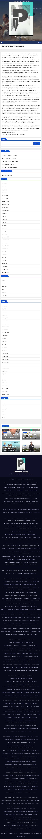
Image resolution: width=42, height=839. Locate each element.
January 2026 (5, 198)
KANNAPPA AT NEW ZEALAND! (22, 653)
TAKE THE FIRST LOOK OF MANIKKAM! (9, 767)
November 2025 (5, 204)
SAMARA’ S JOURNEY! (24, 745)
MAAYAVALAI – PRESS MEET (12, 684)
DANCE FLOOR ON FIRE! (6, 570)
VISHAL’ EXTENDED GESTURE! (11, 828)
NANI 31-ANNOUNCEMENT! (8, 706)
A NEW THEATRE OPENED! (32, 498)
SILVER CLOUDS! (5, 756)
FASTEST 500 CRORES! (36, 587)
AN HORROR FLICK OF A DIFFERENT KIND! (30, 523)
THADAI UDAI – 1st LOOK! (34, 767)
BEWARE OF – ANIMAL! (6, 548)
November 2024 (5, 240)
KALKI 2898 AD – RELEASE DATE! (8, 650)
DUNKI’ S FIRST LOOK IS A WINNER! (22, 581)
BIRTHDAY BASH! (37, 548)
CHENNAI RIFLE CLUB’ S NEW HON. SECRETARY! (13, 562)
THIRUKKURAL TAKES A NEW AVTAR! (31, 789)
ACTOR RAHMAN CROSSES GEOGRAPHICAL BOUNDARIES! (18, 512)
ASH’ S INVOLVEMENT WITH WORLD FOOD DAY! (10, 537)
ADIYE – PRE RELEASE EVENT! (10, 515)
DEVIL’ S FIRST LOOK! (18, 573)
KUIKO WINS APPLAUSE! (25, 667)
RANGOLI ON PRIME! (21, 728)
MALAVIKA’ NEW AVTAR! (31, 684)
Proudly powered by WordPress (15, 479)
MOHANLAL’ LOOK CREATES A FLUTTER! (10, 695)
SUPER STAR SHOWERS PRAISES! (11, 764)
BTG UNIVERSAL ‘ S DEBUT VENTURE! (33, 551)
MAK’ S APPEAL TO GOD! (21, 684)
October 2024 (5, 242)
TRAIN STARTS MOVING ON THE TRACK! (11, 811)
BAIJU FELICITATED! (6, 545)
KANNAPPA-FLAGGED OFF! (33, 653)
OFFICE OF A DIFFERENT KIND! (7, 714)
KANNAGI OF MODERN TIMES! (34, 650)
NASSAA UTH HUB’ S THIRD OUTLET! (32, 706)
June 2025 (4, 219)
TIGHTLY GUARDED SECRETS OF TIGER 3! (14, 808)
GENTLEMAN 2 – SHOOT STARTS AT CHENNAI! (32, 598)
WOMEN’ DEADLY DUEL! (13, 833)
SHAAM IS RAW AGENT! (35, 750)
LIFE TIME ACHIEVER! (21, 675)
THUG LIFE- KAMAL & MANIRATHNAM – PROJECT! (27, 792)
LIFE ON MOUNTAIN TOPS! (12, 675)
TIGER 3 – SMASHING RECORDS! (21, 797)
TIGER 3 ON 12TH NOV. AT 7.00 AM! (19, 800)
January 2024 (5, 269)
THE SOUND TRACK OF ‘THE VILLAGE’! (30, 781)
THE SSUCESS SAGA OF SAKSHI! (22, 783)
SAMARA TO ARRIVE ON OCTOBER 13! (12, 745)
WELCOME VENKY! (4, 833)
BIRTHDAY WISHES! (12, 551)
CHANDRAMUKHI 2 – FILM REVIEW (18, 556)
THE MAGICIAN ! (7, 778)
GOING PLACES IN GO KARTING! (12, 603)
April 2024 (4, 260)
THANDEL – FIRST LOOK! (31, 772)
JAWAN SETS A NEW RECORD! (23, 634)
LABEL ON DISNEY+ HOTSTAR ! (33, 670)
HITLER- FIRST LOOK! (37, 609)
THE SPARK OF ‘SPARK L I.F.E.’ (10, 783)
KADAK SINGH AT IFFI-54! (33, 648)
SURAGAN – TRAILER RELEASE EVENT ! (25, 764)
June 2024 (4, 254)
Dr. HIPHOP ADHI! (16, 576)
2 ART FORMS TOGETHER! (31, 484)
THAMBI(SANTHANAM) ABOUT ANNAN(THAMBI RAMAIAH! (16, 772)
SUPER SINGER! (33, 761)
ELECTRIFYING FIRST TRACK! (34, 581)
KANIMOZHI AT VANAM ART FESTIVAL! (21, 650)
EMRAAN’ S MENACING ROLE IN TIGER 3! (30, 584)
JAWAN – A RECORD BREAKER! (21, 623)
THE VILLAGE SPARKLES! (8, 786)
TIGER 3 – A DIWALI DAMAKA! (10, 797)
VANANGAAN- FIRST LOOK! (27, 817)
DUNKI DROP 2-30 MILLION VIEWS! (9, 581)
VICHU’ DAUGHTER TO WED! (31, 822)
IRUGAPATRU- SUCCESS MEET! (21, 614)
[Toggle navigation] (20, 42)
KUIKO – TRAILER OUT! (16, 667)
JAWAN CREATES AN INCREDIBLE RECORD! (9, 628)
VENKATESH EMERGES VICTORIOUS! (31, 819)
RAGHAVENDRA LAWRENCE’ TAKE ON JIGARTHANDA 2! (14, 725)
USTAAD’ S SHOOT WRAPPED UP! (16, 817)
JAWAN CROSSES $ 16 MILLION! (23, 628)
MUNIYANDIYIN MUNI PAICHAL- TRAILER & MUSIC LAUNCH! (13, 700)
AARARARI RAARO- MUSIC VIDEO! (33, 509)
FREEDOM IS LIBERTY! (20, 592)
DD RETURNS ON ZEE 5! (22, 570)
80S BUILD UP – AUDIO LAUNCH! (9, 487)
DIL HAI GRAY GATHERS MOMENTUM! (29, 573)
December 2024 (5, 237)
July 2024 (4, 251)
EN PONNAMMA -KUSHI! (18, 587)
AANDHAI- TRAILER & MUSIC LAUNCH (9, 509)
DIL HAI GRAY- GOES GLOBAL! (7, 576)
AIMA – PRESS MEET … (33, 515)
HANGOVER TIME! (32, 603)
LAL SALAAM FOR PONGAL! (20, 673)
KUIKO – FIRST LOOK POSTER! (33, 664)
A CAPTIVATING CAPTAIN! (8, 490)
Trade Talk (4, 295)
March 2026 (4, 192)
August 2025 (4, 213)
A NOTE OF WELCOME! (26, 501)
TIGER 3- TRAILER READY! (36, 803)
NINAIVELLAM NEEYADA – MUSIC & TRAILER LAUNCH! (12, 711)
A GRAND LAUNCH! (11, 495)
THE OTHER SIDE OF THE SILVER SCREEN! (18, 778)
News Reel (4, 286)
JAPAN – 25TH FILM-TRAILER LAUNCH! (14, 620)
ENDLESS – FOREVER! (27, 587)
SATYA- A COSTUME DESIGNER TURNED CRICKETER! (12, 750)
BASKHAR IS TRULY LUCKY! (34, 545)
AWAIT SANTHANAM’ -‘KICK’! (9, 540)
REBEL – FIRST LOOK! (32, 731)
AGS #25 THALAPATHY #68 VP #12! (22, 515)
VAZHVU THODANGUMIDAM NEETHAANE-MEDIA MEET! (14, 819)
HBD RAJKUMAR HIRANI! (23, 609)
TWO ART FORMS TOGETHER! (33, 811)
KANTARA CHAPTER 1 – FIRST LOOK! (9, 656)
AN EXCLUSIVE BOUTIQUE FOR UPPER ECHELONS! (13, 523)
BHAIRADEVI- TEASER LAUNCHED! (27, 548)
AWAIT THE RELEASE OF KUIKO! (32, 540)
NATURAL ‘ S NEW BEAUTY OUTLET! (14, 709)
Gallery (3, 280)
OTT (3, 289)
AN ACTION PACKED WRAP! (20, 520)
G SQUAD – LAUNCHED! (34, 595)
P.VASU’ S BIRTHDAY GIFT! (27, 714)
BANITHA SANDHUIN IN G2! (23, 545)
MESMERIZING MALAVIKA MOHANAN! (8, 692)
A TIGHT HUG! (37, 504)
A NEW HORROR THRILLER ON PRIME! (12, 498)
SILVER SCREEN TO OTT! (12, 756)
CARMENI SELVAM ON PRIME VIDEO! (10, 161)
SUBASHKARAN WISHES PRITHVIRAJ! (12, 761)
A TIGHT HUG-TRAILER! (30, 504)
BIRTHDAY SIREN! (5, 551)
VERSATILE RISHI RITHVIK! (20, 822)
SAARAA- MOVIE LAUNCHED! (9, 739)
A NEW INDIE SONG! (23, 498)
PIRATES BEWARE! (8, 717)
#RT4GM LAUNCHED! (18, 484)
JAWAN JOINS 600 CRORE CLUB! (7, 631)
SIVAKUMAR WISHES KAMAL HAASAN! (33, 756)
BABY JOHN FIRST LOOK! (21, 836)
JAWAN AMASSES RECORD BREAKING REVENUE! (30, 620)
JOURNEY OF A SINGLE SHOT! (22, 648)
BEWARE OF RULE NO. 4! (15, 548)
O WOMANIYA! (36, 711)
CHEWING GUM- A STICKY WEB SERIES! (30, 562)
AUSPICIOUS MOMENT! (36, 537)
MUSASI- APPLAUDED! (9, 703)
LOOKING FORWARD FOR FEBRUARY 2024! (17, 678)
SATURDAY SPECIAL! (31, 747)
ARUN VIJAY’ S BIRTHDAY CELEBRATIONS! (29, 534)
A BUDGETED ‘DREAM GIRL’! (33, 487)
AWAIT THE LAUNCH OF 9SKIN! (20, 540)
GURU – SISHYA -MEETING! (23, 603)
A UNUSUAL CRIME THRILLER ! (29, 506)
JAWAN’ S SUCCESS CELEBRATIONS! (27, 639)
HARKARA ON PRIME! (33, 606)
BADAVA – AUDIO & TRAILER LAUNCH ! (23, 542)
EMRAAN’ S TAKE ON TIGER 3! (7, 587)
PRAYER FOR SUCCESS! (20, 720)
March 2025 (4, 228)
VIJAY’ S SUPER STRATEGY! (33, 825)
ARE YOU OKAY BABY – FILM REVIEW (15, 531)
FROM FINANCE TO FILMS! (8, 595)
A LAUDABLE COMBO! (19, 495)
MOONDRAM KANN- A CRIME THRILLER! (25, 695)
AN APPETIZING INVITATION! (30, 520)
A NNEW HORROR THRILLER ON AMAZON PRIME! (12, 501)
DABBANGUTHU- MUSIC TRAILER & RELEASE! (21, 567)
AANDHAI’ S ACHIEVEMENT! (22, 509)
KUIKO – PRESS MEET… (7, 667)
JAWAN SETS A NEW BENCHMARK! (11, 634)
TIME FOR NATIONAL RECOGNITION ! (28, 808)
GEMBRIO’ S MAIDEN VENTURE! (17, 598)
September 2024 (5, 245)
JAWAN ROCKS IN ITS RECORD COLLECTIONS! (22, 631)
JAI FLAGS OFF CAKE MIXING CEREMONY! (9, 617)
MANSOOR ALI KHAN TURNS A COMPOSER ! (25, 686)
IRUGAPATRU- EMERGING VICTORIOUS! (8, 614)
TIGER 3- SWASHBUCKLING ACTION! (17, 803)
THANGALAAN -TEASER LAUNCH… (9, 775)
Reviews (4, 292)
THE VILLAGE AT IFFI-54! (32, 783)
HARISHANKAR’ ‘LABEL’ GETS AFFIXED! (11, 606)
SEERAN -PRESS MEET (26, 750)
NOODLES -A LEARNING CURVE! (28, 711)
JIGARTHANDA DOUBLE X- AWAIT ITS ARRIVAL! (12, 645)
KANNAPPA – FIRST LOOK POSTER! (10, 653)
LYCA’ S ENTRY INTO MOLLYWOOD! (31, 681)
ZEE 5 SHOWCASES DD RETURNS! (24, 833)
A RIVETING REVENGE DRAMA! (7, 504)
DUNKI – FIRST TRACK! (35, 578)
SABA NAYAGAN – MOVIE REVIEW (20, 739)
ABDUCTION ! (5, 512)
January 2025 (5, 234)
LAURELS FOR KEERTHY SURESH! (31, 673)
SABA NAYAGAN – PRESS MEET (32, 739)
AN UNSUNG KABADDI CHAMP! (10, 526)
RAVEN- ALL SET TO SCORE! (23, 731)
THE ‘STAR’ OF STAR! (19, 775)
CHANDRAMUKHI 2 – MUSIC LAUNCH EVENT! (32, 556)
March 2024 (4, 263)
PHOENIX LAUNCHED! (36, 714)
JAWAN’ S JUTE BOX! (33, 634)
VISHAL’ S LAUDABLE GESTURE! (30, 828)
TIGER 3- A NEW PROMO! (5, 803)
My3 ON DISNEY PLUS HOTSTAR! (31, 703)
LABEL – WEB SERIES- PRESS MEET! (10, 670)
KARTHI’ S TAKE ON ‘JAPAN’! (9, 659)
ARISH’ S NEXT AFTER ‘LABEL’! (28, 531)
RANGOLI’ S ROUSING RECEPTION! (32, 728)
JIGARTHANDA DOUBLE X (28, 642)
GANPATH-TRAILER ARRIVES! (7, 598)
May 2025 (4, 222)
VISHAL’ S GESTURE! (20, 828)
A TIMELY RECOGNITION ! (19, 506)
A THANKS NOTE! (23, 504)
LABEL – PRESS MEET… (35, 667)
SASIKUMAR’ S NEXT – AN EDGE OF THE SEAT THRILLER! (17, 747)
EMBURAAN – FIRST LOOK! (9, 584)
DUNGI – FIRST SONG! (36, 576)
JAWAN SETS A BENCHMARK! (36, 631)
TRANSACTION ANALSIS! (23, 811)
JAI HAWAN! (33, 617)
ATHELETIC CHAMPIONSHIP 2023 (25, 537)
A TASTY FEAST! (16, 504)
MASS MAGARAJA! (10, 689)
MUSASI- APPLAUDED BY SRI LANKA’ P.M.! (32, 700)
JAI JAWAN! (38, 617)
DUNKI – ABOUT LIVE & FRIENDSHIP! (9, 578)
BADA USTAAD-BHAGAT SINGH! (10, 542)
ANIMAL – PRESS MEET (21, 526)
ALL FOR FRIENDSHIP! (10, 520)
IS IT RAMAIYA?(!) (38, 614)
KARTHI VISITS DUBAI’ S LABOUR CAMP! (32, 656)
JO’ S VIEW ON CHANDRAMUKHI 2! (10, 648)
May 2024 (4, 257)
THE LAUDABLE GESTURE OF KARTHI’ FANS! (31, 775)
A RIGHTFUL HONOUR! (34, 501)
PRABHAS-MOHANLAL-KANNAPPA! (31, 717)
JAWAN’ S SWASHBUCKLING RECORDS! (16, 642)
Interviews (4, 283)
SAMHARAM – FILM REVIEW (8, 164)
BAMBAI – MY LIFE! (14, 545)
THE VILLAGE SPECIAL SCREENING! (19, 786)
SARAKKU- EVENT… (32, 745)
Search (3, 139)
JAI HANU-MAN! (20, 617)
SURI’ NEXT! (35, 764)
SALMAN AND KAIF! (31, 742)
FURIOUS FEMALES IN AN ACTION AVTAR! (21, 595)
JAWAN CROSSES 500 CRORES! (35, 628)
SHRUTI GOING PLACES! (36, 753)
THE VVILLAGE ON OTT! (8, 789)
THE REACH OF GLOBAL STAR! (32, 778)
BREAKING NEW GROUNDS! (21, 551)
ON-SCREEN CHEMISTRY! (17, 714)
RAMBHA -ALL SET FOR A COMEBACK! (10, 728)
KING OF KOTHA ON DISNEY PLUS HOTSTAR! (10, 664)
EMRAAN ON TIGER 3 (18, 584)
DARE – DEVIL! (14, 570)
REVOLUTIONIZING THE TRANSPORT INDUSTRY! (21, 736)
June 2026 (4, 184)
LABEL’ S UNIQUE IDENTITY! (9, 673)
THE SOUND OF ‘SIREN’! (19, 781)
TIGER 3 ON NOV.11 (37, 800)
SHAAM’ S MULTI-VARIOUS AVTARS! (17, 753)
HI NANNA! (31, 609)
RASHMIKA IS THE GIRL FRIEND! (11, 731)
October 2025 (5, 207)
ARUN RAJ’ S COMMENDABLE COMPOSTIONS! (13, 534)
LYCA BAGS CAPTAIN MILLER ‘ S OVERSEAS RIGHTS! (14, 681)
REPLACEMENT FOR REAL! (7, 736)
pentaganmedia (13, 437)
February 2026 (5, 195)
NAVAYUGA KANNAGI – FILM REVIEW (27, 709)
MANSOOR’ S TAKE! (37, 686)
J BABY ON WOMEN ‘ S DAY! (36, 833)
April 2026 (4, 189)
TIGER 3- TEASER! (27, 803)
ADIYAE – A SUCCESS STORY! (34, 512)
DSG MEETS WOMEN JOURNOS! (25, 576)
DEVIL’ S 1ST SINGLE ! (10, 573)
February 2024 (5, 266)
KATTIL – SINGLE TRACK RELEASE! (20, 659)
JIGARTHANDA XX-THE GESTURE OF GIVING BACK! (29, 645)
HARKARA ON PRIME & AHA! (24, 606)
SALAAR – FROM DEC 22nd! (22, 742)
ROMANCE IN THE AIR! (35, 736)
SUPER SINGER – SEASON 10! (25, 761)
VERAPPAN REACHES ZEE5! (10, 822)
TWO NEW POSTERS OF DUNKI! (9, 814)
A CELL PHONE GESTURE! (18, 490)
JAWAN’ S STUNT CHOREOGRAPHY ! (14, 639)
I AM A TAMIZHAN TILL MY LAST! (8, 612)
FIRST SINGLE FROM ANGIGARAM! (9, 167)
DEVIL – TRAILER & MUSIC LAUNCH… (33, 570)
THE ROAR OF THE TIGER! (9, 781)
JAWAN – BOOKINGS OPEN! (32, 623)
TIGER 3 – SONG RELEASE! (33, 797)
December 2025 (5, 201)
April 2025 (4, 225)
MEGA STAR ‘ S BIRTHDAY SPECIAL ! (28, 689)
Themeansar (30, 479)
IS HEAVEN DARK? (30, 614)
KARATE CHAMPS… (20, 656)
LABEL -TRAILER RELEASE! (22, 670)
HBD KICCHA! (16, 609)
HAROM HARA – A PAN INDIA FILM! (7, 609)
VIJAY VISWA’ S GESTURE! (23, 825)
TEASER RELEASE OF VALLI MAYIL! (23, 767)
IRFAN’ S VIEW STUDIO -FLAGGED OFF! (21, 612)
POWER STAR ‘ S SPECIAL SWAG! (18, 717)
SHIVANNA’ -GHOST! (27, 753)
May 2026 (4, 186)
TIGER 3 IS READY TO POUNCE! (7, 800)
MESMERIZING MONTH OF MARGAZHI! (22, 692)
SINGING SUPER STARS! (22, 756)
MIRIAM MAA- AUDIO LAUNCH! (35, 692)
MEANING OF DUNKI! (18, 689)
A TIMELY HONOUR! (10, 506)
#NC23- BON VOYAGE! (9, 484)
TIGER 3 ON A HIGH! (29, 800)
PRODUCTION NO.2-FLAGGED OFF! (31, 720)
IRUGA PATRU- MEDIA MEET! (34, 612)
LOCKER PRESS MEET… (30, 675)
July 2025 (4, 216)
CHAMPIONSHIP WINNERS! (6, 556)
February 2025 (5, 231)
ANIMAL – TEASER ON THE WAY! (31, 526)
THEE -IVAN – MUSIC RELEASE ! (18, 789)
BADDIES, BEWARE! (34, 542)
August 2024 (4, 248)
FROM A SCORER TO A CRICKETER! (31, 592)
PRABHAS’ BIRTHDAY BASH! (10, 720)
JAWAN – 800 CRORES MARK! (10, 623)
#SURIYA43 (24, 484)
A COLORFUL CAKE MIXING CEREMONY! (31, 490)
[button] (38, 42)
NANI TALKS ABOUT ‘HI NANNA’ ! (19, 706)
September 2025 (5, 210)
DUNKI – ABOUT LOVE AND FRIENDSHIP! (23, 578)
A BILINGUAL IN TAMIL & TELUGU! (22, 487)
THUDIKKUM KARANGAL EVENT (11, 792)
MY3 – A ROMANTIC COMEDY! (19, 703)
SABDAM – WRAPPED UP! (11, 742)
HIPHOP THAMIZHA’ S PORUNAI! (9, 158)
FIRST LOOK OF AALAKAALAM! (10, 592)
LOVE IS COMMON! (29, 678)
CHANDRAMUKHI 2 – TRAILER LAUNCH (14, 559)
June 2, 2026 (6, 437)
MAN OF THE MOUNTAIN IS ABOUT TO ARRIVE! (9, 686)
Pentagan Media (21, 37)
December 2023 (5, 272)
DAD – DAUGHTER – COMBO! (35, 567)
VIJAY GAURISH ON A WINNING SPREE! (11, 825)
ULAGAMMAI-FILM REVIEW (33, 814)
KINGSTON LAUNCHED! (23, 664)
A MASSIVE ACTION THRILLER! (29, 495)
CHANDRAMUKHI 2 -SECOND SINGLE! (28, 559)
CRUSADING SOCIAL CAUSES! (7, 567)
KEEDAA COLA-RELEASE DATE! (32, 659)
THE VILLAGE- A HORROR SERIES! (32, 786)
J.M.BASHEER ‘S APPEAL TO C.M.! (9, 155)
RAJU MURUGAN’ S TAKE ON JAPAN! (31, 725)
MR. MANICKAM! (36, 695)
